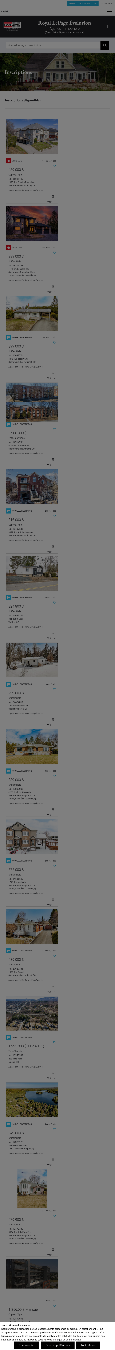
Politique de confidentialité (67, 1339)
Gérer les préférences (57, 1345)
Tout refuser (88, 1345)
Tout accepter (27, 1345)
